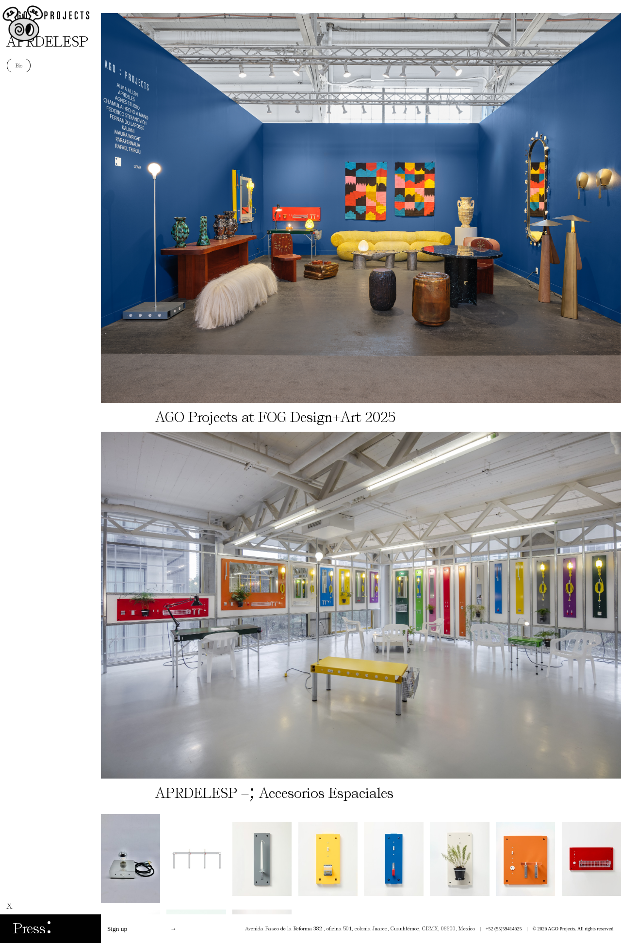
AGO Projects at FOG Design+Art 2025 (275, 417)
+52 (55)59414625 (504, 928)
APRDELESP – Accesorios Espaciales (274, 793)
